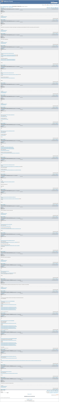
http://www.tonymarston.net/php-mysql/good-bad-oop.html (7, 53)
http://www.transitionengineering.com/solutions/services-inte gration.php (9, 326)
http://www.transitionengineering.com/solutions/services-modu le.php (8, 309)
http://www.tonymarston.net (4, 16)
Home (1, 6)
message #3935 (14, 314)
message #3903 (18, 158)
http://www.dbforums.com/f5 (4, 116)
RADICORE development (5, 6)
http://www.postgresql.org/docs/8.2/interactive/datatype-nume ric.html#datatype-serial (10, 166)
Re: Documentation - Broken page (5, 175)
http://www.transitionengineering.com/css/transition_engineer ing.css (8, 356)
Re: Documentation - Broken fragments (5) (6, 84)
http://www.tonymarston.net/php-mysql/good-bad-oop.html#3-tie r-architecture (9, 74)
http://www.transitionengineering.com (5, 271)
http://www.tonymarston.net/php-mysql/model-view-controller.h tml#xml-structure (10, 198)
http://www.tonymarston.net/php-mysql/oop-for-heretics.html (7, 148)
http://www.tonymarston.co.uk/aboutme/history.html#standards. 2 (8, 59)
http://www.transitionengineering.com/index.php (6, 371)
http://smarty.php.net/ (3, 132)
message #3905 (11, 175)
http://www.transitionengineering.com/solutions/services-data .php (8, 327)
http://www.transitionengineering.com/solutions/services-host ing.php (8, 342)
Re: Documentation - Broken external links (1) (6, 108)
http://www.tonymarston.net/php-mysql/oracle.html (6, 224)
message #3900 (13, 96)
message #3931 (19, 292)
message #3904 (14, 158)
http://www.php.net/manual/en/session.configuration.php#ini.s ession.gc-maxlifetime (10, 245)
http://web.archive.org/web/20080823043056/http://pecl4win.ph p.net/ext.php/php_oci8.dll (11, 228)
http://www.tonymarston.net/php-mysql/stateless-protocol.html (8, 240)
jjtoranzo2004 (3, 67)
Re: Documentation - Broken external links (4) (6, 158)
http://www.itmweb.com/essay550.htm (5, 150)
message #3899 (13, 84)
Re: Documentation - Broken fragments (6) (6, 66)
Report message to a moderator (55, 18)
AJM (2, 85)
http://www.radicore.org (3, 17)
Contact (28, 399)
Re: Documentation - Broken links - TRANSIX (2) (7, 292)
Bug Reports (10, 6)
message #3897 (18, 66)
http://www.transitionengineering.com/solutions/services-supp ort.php (8, 304)
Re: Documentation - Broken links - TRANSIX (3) (7, 314)
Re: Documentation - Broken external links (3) (6, 140)
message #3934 (14, 292)
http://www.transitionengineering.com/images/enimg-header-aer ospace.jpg (9, 373)
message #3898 (13, 66)
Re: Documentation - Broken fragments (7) (6, 190)
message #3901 (14, 108)
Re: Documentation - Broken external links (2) (6, 124)
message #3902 (14, 124)
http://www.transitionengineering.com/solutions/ (7, 320)
